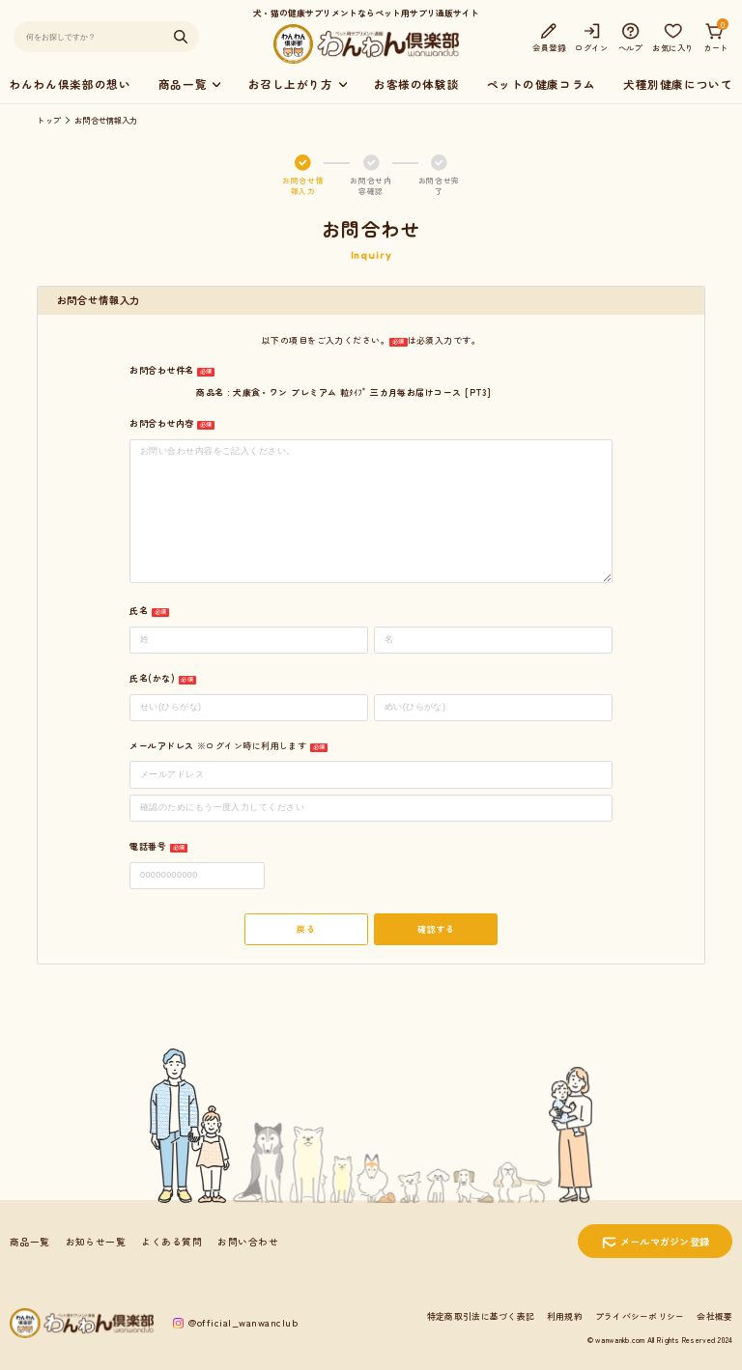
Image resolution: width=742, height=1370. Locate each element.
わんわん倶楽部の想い (70, 84)
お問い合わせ (247, 1241)
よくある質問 (171, 1241)
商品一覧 (30, 1241)
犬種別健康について (677, 84)
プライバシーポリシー (640, 1316)
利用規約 (565, 1316)
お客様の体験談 (416, 84)
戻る (306, 929)
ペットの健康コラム (541, 84)
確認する (435, 929)
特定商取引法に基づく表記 (480, 1316)
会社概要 (714, 1316)
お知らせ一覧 (96, 1241)
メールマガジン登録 (665, 1241)
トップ (49, 120)
